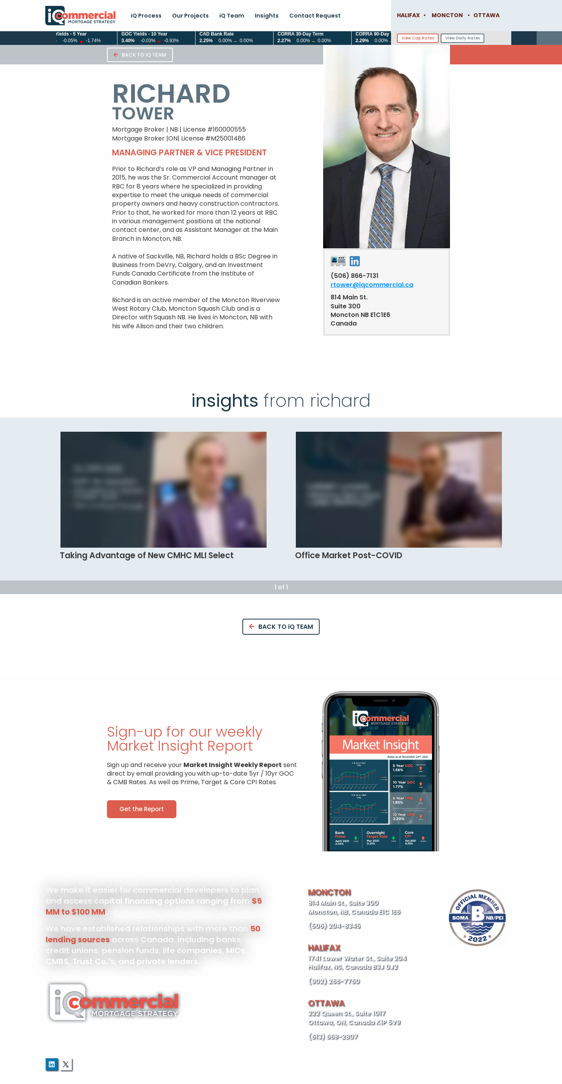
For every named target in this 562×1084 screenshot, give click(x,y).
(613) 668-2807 (332, 1036)
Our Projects (190, 16)
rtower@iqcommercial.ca (372, 284)
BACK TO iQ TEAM (140, 55)
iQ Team (231, 16)
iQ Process (146, 16)
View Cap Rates (418, 38)
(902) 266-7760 (333, 981)
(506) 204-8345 (334, 925)
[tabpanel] (163, 496)
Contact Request (315, 16)
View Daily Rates (462, 38)
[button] (141, 809)
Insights (267, 16)
